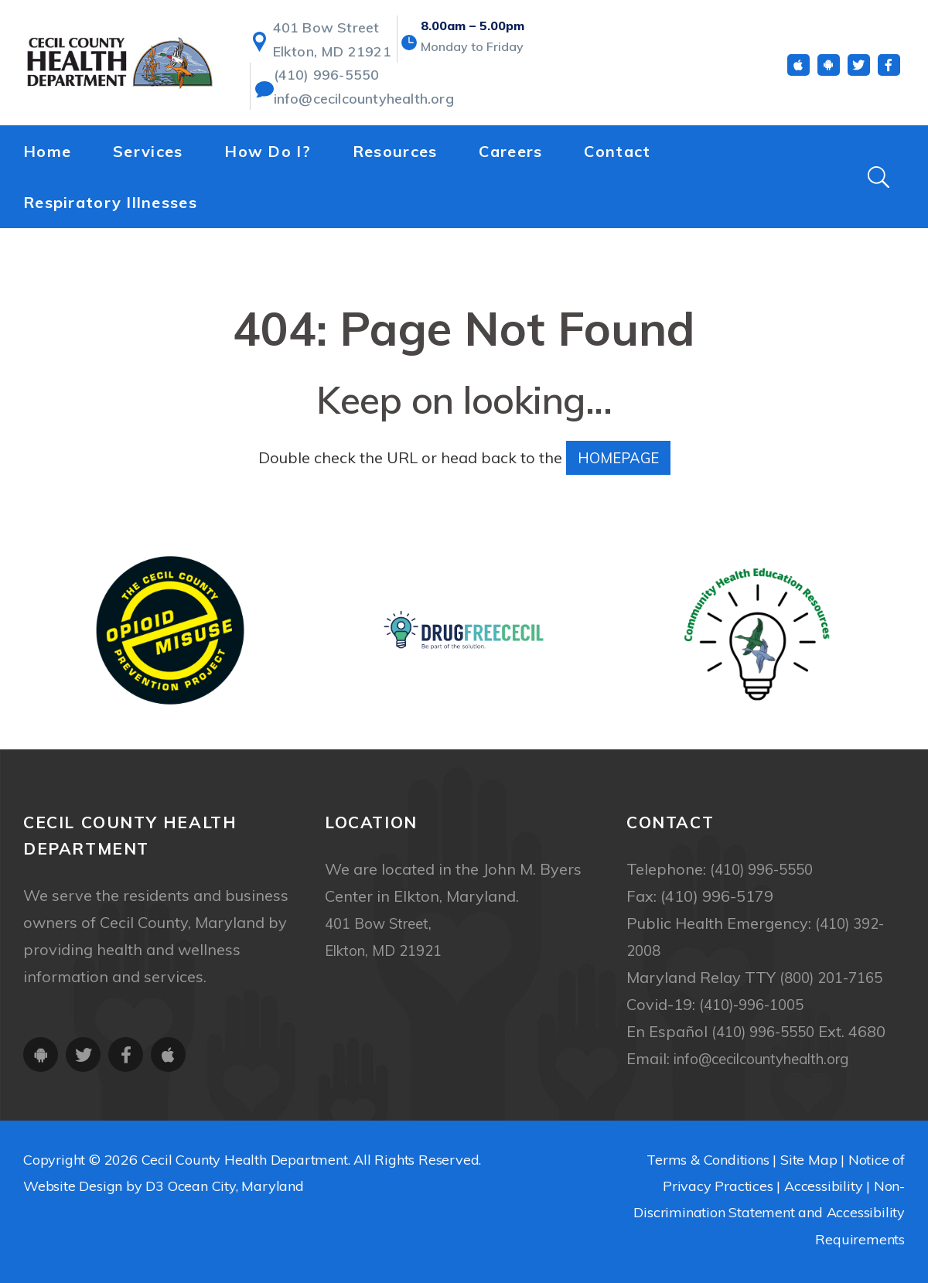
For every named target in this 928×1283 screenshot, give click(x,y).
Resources (395, 148)
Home (47, 148)
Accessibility (823, 1186)
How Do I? (267, 148)
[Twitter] (859, 68)
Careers (510, 148)
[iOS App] (798, 68)
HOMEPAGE (618, 457)
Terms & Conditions (708, 1160)
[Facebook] (889, 68)
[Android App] (828, 68)
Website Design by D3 (93, 1186)
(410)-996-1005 (756, 1004)
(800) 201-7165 (836, 977)
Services (148, 148)
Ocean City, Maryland (236, 1186)
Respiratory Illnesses (110, 199)
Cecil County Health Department (245, 1160)
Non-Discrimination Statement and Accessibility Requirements (769, 1212)
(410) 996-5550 (321, 76)
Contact (617, 148)
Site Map (808, 1160)
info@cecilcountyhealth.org (353, 97)
